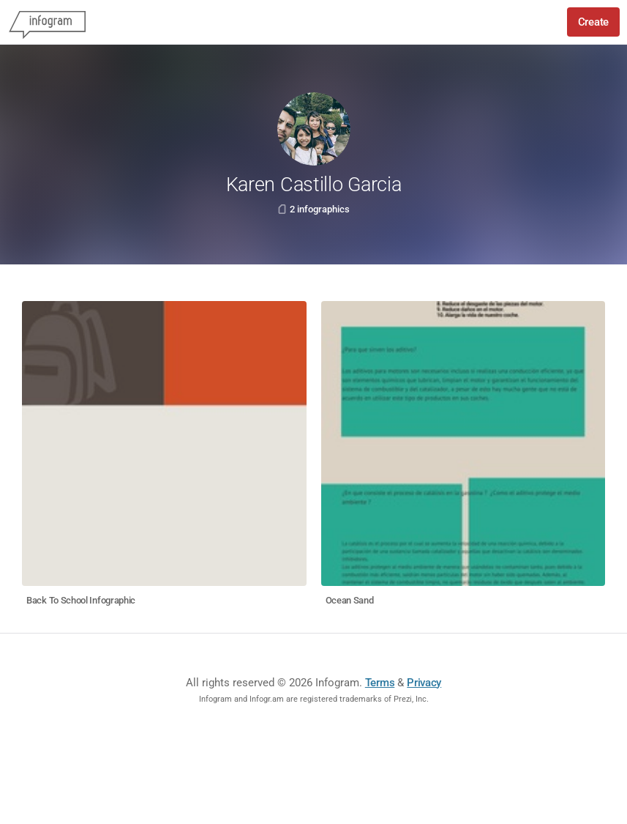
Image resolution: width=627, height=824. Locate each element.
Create (593, 22)
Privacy (424, 682)
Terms (380, 682)
